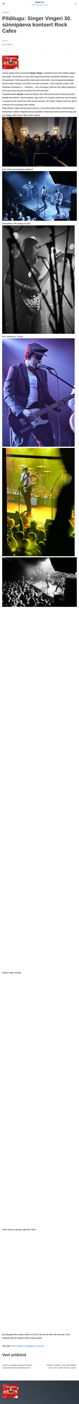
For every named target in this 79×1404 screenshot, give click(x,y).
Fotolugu (5, 12)
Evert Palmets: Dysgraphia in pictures (27, 1346)
